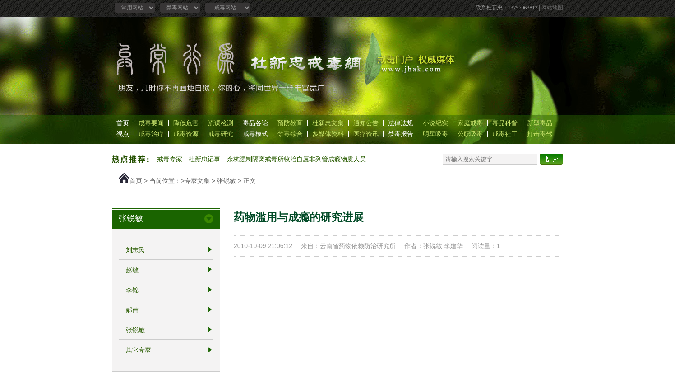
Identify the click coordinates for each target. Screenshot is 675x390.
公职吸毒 (470, 133)
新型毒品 (539, 123)
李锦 (132, 290)
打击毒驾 (539, 133)
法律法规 (400, 123)
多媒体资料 (328, 133)
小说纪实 (435, 123)
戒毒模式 (255, 133)
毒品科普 (505, 123)
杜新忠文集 (328, 123)
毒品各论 (255, 123)
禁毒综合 (290, 133)
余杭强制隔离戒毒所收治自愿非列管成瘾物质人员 (296, 159)
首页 (122, 123)
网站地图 (552, 8)
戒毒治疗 (151, 133)
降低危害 (186, 123)
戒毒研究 (220, 133)
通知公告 (366, 123)
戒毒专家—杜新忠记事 (188, 159)
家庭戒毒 (470, 123)
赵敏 (132, 270)
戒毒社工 (505, 133)
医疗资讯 (366, 133)
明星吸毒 (435, 133)
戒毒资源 (186, 133)
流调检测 (220, 123)
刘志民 (135, 250)
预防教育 (290, 123)
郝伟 (132, 310)
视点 (122, 133)
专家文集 (197, 180)
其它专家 (138, 350)
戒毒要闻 (151, 123)
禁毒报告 (400, 133)
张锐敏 (226, 180)
